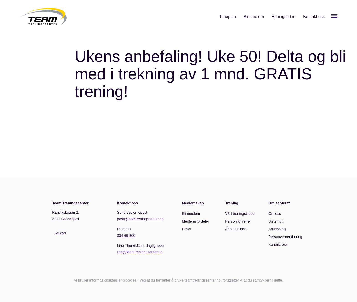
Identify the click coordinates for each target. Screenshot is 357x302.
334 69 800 (126, 236)
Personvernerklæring (285, 237)
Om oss (274, 214)
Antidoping (277, 229)
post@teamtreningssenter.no (140, 219)
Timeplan (227, 16)
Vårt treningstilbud (240, 214)
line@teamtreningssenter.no (139, 252)
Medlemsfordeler (195, 221)
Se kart (60, 233)
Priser (186, 229)
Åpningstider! (284, 16)
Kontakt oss (314, 16)
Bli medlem (254, 16)
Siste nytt (275, 221)
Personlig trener (238, 221)
